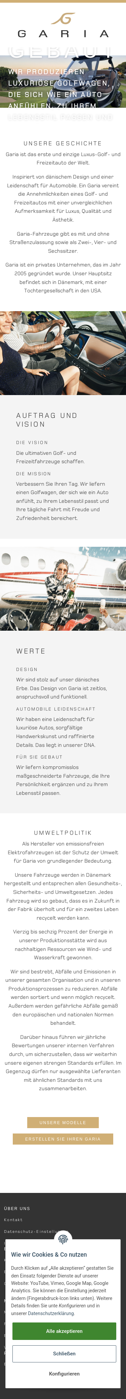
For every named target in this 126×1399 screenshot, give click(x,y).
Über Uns (17, 1208)
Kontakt (13, 1220)
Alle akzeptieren (64, 1331)
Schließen (64, 1354)
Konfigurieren (64, 1374)
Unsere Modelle (63, 1122)
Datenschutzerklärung (51, 1313)
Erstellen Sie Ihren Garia (63, 1139)
